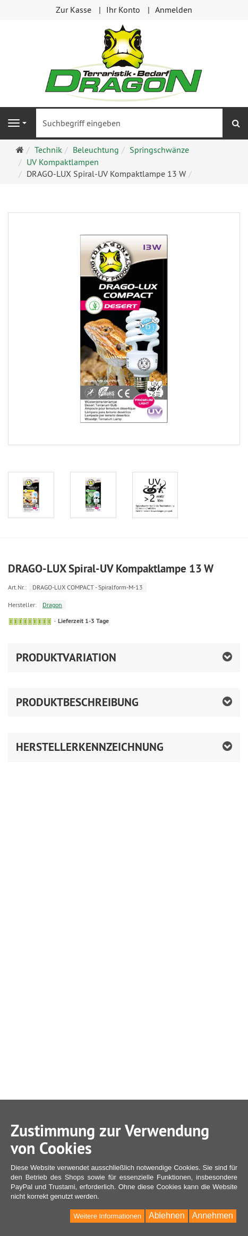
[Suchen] (236, 123)
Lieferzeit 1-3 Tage (83, 621)
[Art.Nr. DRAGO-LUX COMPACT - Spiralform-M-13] (124, 586)
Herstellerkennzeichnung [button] (90, 747)
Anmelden (173, 9)
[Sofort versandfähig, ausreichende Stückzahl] (30, 621)
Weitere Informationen (107, 1216)
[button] (124, 657)
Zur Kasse (73, 9)
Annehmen (212, 1215)
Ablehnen (167, 1215)
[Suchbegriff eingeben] (129, 123)
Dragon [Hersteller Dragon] (52, 605)
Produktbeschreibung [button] (77, 702)
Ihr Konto (123, 9)
